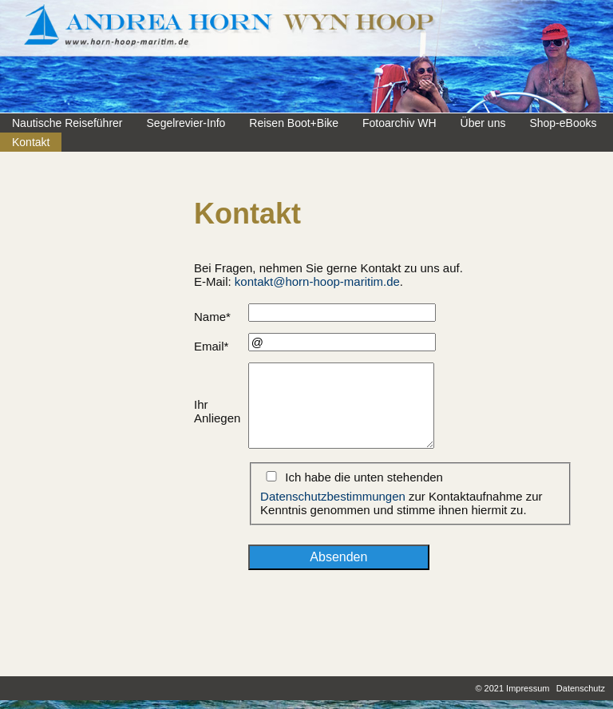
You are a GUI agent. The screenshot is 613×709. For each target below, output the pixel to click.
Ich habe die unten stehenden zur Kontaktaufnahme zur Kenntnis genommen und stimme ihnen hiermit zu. (401, 493)
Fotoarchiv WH (399, 123)
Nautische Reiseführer (67, 123)
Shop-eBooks (562, 123)
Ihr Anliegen (217, 411)
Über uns (483, 123)
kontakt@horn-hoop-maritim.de (317, 281)
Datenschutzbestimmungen (332, 496)
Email (211, 346)
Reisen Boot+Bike (293, 123)
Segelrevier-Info (186, 123)
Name (212, 316)
